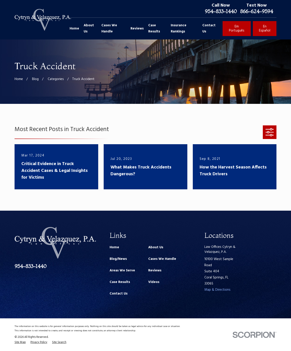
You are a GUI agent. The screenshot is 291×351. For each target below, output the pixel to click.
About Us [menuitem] (89, 28)
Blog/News (118, 259)
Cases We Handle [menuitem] (109, 28)
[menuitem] (20, 342)
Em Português (236, 28)
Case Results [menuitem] (154, 28)
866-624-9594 (256, 11)
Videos (153, 282)
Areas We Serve (122, 270)
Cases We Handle (162, 259)
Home (114, 247)
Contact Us (119, 293)
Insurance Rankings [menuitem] (178, 28)
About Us (155, 247)
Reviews (154, 270)
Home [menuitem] (74, 28)
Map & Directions (217, 289)
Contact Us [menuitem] (209, 28)
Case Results (120, 282)
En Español (264, 28)
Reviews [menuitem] (137, 28)
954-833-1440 (221, 11)
